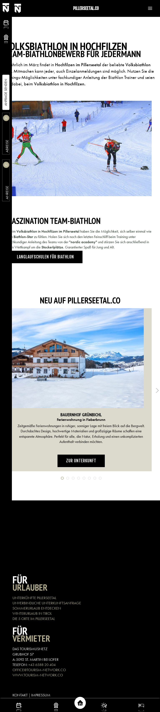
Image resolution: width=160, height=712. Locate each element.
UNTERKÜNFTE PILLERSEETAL (34, 597)
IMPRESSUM (40, 695)
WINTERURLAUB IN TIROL (32, 613)
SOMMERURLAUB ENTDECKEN (36, 608)
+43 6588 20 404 (42, 664)
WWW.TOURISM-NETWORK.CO (37, 675)
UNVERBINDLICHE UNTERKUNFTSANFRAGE (46, 603)
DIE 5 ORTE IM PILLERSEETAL (33, 618)
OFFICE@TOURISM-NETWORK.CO (39, 669)
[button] (148, 8)
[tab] (62, 478)
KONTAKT (20, 695)
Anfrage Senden (6, 92)
